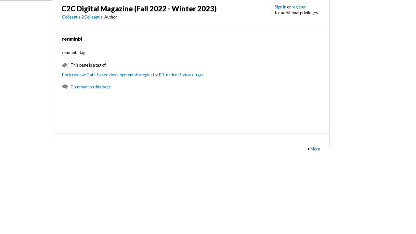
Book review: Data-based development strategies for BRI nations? (121, 74)
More (315, 148)
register (299, 6)
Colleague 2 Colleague (82, 17)
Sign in (280, 6)
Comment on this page (91, 86)
